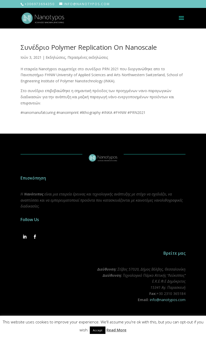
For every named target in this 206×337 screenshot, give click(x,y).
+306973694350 (40, 4)
